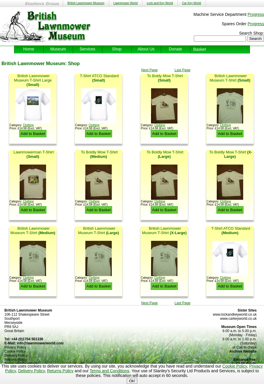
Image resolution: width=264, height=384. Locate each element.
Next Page (149, 70)
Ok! (132, 381)
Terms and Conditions (109, 370)
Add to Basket (33, 133)
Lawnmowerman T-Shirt (33, 154)
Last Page (182, 70)
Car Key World (191, 3)
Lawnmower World (126, 3)
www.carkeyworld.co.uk (238, 319)
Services (87, 49)
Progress (256, 14)
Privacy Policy (15, 347)
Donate (175, 49)
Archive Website (243, 351)
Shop (117, 49)
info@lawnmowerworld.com (40, 343)
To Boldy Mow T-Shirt (165, 78)
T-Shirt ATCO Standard (99, 78)
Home (28, 49)
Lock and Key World (160, 3)
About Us (146, 49)
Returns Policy (60, 370)
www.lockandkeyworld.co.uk (235, 314)
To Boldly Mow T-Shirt (99, 154)
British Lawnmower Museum (85, 3)
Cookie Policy (234, 366)
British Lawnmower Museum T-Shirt (230, 78)
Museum (58, 49)
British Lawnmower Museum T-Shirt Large (33, 80)
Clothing (28, 125)
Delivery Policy (31, 370)
